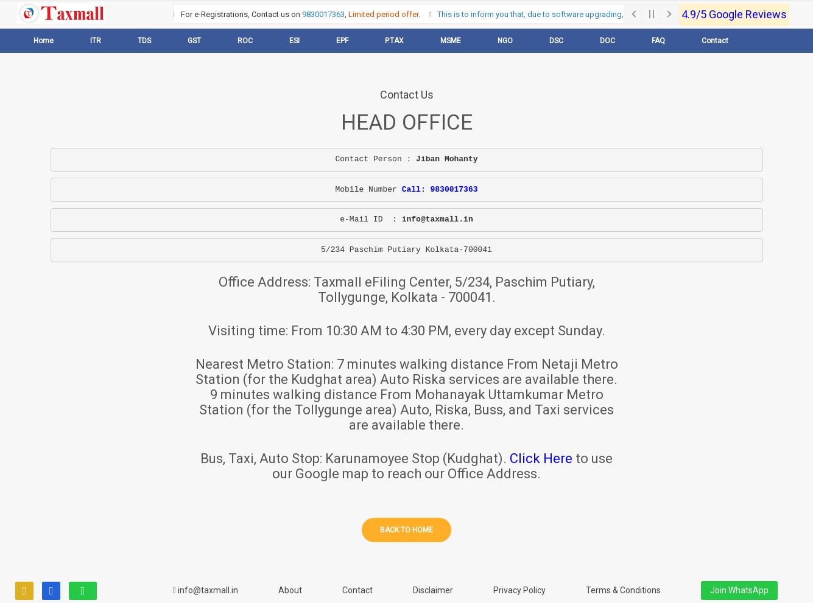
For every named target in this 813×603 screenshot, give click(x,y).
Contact (715, 41)
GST (194, 41)
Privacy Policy (519, 590)
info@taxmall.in (205, 590)
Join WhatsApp (739, 590)
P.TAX (394, 41)
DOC (607, 41)
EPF (342, 41)
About (290, 590)
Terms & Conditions (623, 590)
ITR (95, 41)
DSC (556, 41)
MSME (450, 41)
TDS (144, 41)
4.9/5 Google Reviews (734, 14)
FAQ (658, 41)
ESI (294, 41)
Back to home (406, 530)
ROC (245, 41)
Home (43, 41)
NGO (505, 41)
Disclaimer (433, 590)
